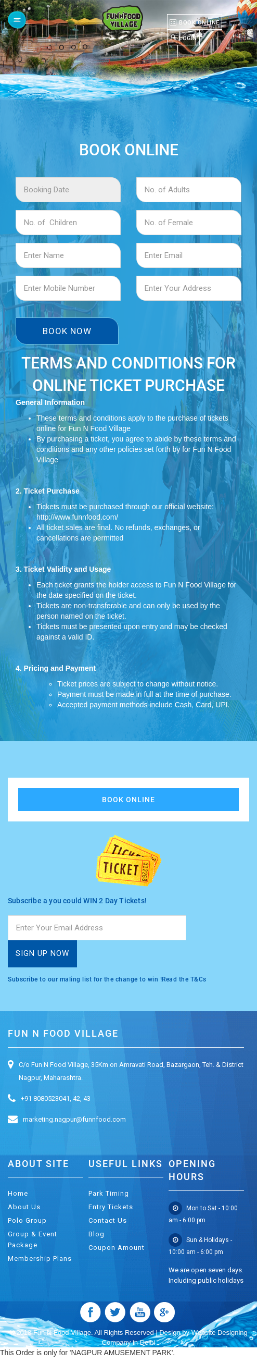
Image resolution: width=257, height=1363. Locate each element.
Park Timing (108, 1193)
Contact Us (107, 1220)
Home (18, 1193)
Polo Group (27, 1220)
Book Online (128, 799)
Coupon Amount (116, 1247)
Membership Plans (40, 1258)
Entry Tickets (110, 1207)
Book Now (67, 331)
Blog (96, 1234)
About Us (24, 1207)
